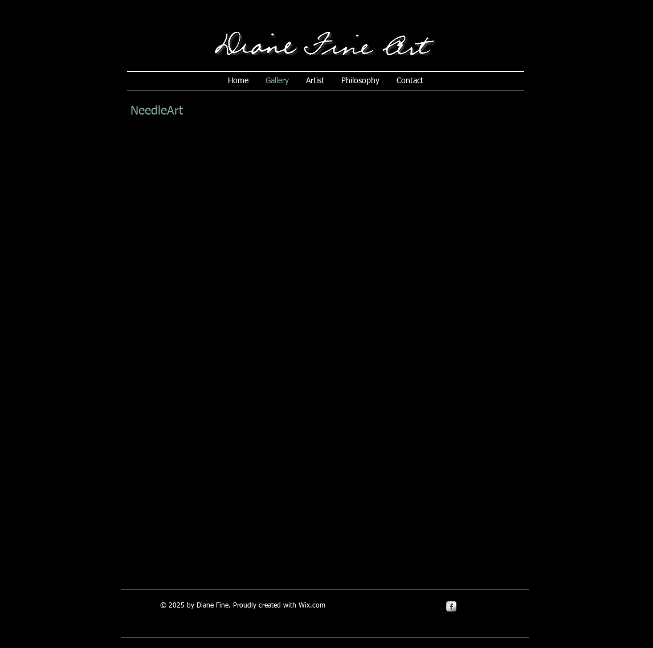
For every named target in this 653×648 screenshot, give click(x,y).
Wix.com (312, 605)
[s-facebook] (451, 606)
